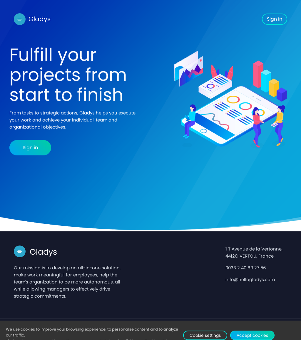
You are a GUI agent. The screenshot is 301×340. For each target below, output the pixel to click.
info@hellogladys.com (250, 279)
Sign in (274, 19)
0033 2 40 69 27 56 (245, 268)
